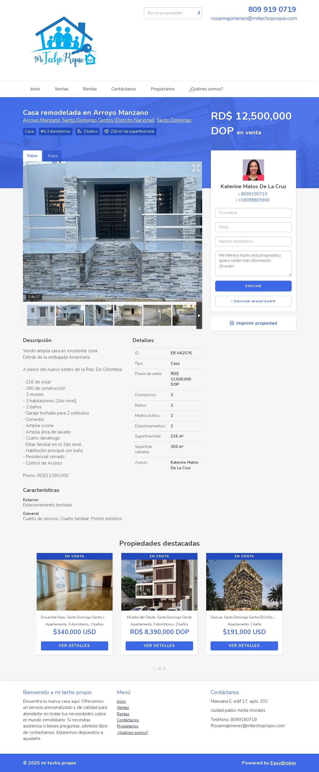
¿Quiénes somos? (206, 89)
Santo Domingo (174, 120)
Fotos (32, 156)
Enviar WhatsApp (253, 301)
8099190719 (254, 194)
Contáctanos (123, 89)
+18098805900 (254, 200)
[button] (30, 607)
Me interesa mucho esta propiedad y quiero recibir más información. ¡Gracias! (253, 263)
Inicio (35, 89)
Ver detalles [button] (74, 645)
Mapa (52, 156)
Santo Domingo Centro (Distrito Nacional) (108, 120)
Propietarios (163, 89)
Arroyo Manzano (41, 120)
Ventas (61, 89)
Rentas (90, 89)
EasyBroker (283, 762)
